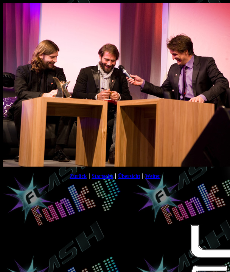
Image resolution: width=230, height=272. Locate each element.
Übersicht (129, 176)
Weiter (152, 176)
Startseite (102, 176)
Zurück (78, 176)
